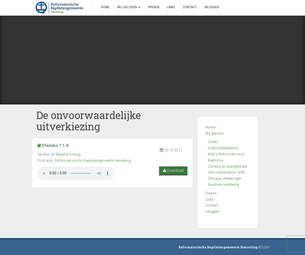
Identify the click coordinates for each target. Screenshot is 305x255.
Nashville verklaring (223, 185)
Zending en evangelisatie (227, 166)
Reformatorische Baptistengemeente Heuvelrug (93, 160)
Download (173, 170)
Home (210, 127)
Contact (211, 205)
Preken (210, 193)
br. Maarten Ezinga (66, 154)
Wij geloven (214, 133)
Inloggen (212, 211)
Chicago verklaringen (225, 178)
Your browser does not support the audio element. (75, 173)
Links (209, 199)
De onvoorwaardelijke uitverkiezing (88, 120)
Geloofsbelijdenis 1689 (226, 172)
